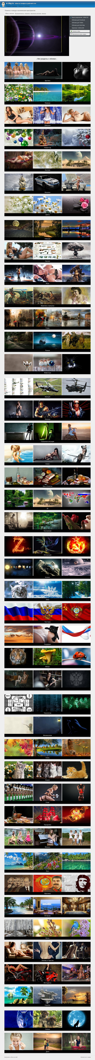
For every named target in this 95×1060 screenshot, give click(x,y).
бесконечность (19, 13)
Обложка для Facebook (77, 20)
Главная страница (11, 6)
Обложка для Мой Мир (77, 25)
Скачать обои (75, 31)
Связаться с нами (86, 1057)
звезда (44, 13)
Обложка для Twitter (76, 22)
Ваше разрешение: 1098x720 (79, 17)
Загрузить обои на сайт (11, 1057)
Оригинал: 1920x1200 (77, 28)
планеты (27, 13)
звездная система (35, 13)
